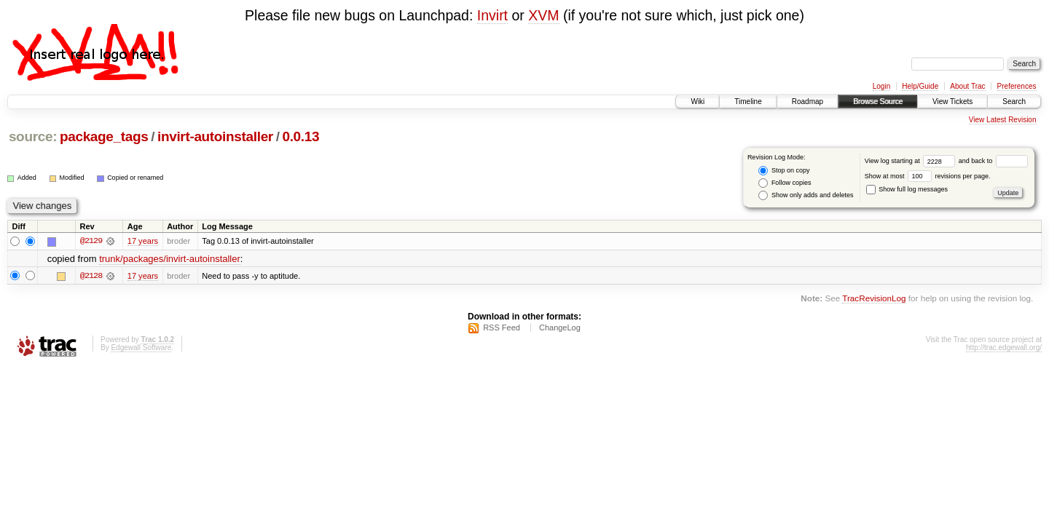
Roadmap (807, 102)
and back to (993, 160)
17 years (142, 241)
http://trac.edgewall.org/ (1004, 348)
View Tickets (952, 102)
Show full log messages (907, 189)
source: (33, 136)
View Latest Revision (1003, 120)
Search (1014, 102)
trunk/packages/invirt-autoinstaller (169, 258)
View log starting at (912, 160)
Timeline (747, 102)
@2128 (91, 276)
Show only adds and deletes (805, 195)
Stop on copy (783, 170)
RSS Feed (501, 327)
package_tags (104, 136)
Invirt (492, 15)
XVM (543, 15)
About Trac (967, 86)
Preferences (1017, 86)
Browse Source (878, 102)
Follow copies (784, 183)
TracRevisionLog (873, 298)
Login (881, 86)
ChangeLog (560, 327)
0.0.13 (300, 136)
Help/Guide (920, 86)
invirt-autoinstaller (215, 136)
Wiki (697, 102)
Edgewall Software (141, 348)
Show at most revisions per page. (928, 176)
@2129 (91, 241)
